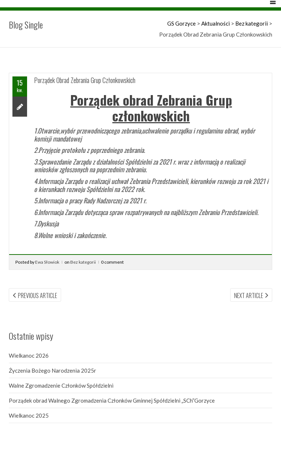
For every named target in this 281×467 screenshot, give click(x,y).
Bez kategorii (83, 262)
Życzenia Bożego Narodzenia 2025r (52, 370)
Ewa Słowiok (47, 262)
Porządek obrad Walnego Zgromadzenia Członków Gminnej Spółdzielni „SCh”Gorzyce (112, 400)
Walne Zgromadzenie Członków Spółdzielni (61, 385)
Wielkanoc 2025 (29, 415)
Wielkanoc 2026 (29, 355)
